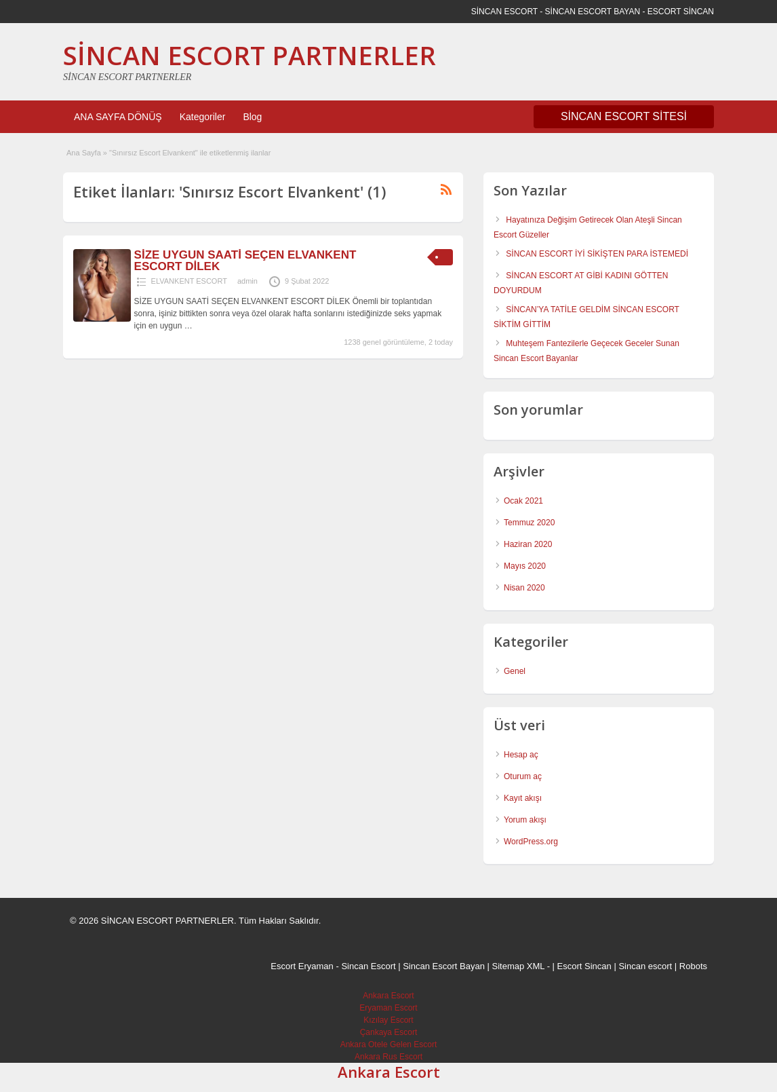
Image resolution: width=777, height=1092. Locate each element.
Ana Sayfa (83, 153)
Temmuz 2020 (529, 522)
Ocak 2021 (523, 501)
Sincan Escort (368, 966)
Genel (514, 671)
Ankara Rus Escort (388, 1056)
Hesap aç (521, 754)
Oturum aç (523, 776)
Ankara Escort (388, 995)
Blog (252, 116)
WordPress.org (531, 841)
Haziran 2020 (528, 544)
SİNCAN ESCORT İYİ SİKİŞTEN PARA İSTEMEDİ (597, 254)
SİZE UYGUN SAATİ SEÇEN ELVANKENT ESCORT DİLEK (245, 260)
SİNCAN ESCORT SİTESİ (624, 116)
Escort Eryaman (302, 966)
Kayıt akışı (523, 798)
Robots (693, 966)
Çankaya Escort (389, 1032)
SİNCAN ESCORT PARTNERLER (249, 55)
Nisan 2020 (524, 587)
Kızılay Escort (388, 1020)
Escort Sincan (584, 966)
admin (247, 281)
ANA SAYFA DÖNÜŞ (118, 116)
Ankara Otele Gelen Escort (388, 1044)
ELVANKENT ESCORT (189, 281)
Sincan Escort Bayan (444, 966)
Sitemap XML (518, 966)
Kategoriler (203, 116)
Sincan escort (645, 966)
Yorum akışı (525, 820)
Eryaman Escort (388, 1008)
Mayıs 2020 (525, 566)
